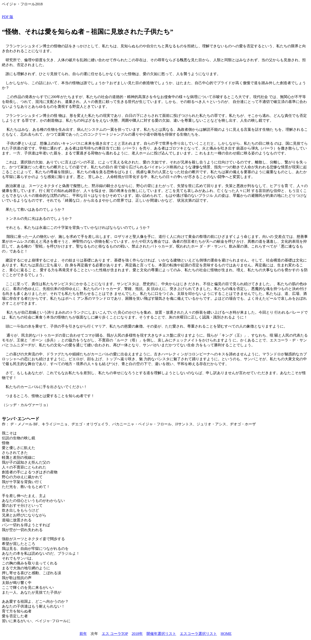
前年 (83, 634)
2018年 (137, 634)
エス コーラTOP (115, 634)
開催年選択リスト (161, 634)
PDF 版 (7, 17)
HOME (226, 634)
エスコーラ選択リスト (198, 634)
